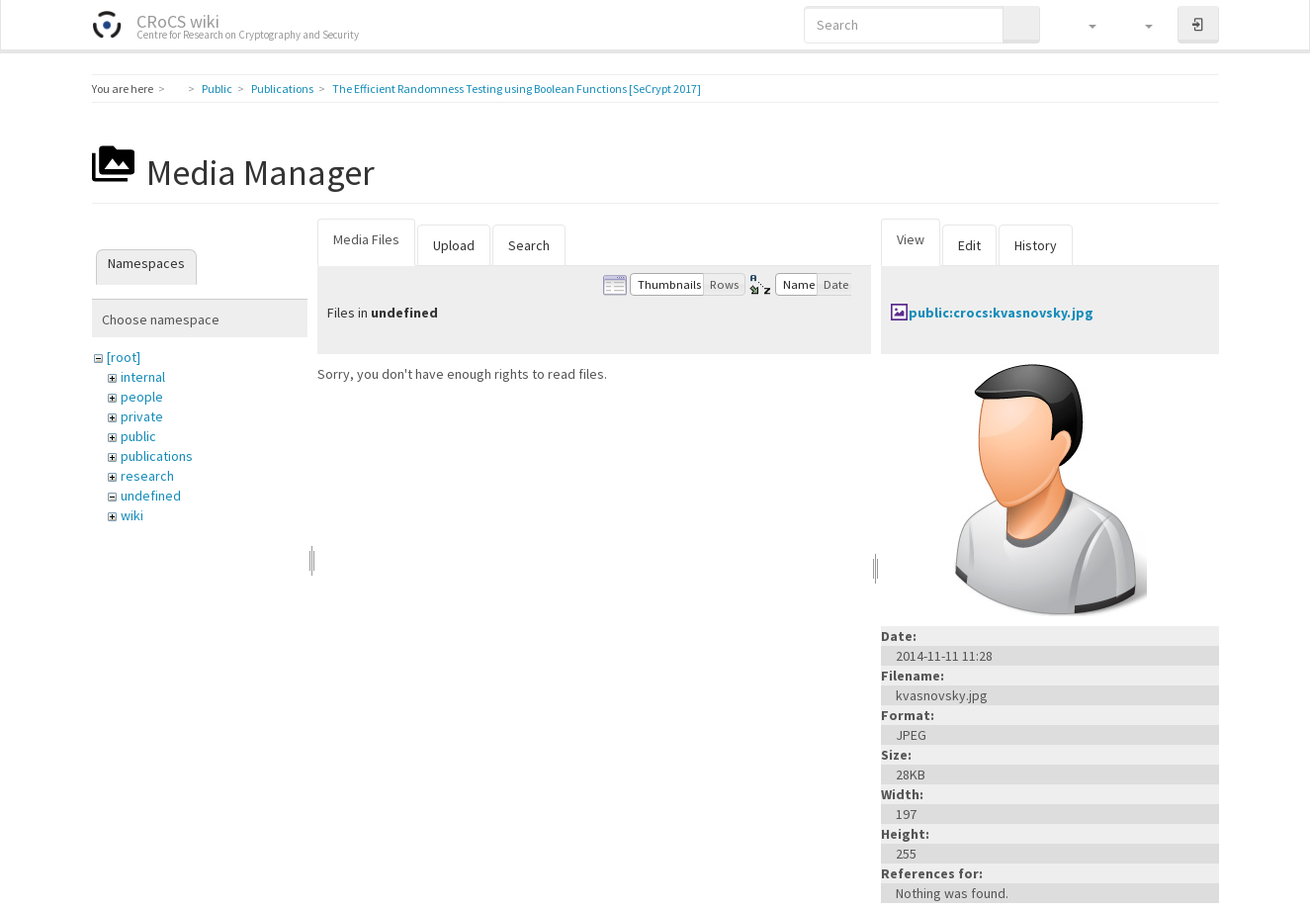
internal (143, 377)
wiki (132, 515)
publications (157, 456)
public (138, 436)
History (1035, 245)
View (910, 239)
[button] (1083, 24)
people (142, 397)
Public (217, 88)
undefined (151, 495)
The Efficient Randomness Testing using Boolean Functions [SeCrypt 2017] (516, 88)
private (142, 416)
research (147, 476)
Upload (454, 245)
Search (529, 245)
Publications (282, 88)
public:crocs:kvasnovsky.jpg (1001, 312)
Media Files (366, 239)
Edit (969, 245)
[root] (123, 357)
